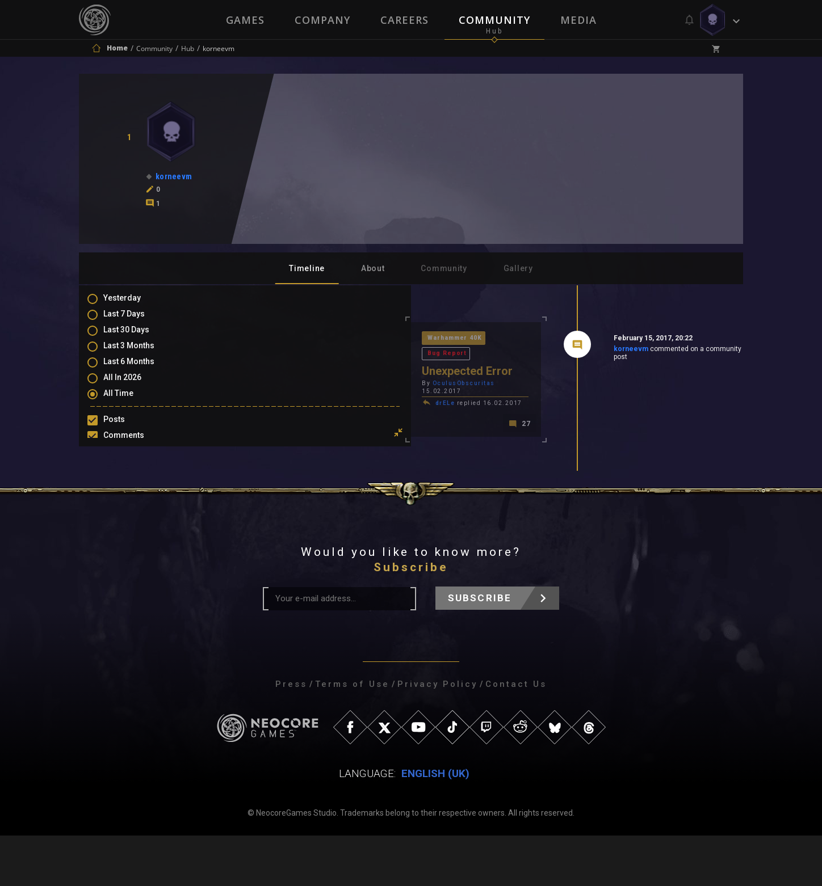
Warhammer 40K (295, 339)
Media (579, 20)
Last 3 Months (140, 353)
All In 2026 (134, 386)
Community (495, 20)
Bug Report (358, 339)
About (373, 268)
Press (291, 734)
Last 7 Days (135, 321)
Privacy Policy (437, 734)
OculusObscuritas (302, 369)
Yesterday (133, 304)
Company (322, 20)
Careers (404, 20)
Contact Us (516, 734)
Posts (125, 429)
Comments (135, 446)
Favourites (134, 479)
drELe (284, 381)
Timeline (307, 268)
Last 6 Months (140, 370)
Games (244, 20)
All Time (130, 403)
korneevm (549, 351)
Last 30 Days (138, 337)
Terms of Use (352, 734)
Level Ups (132, 495)
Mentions (132, 462)
